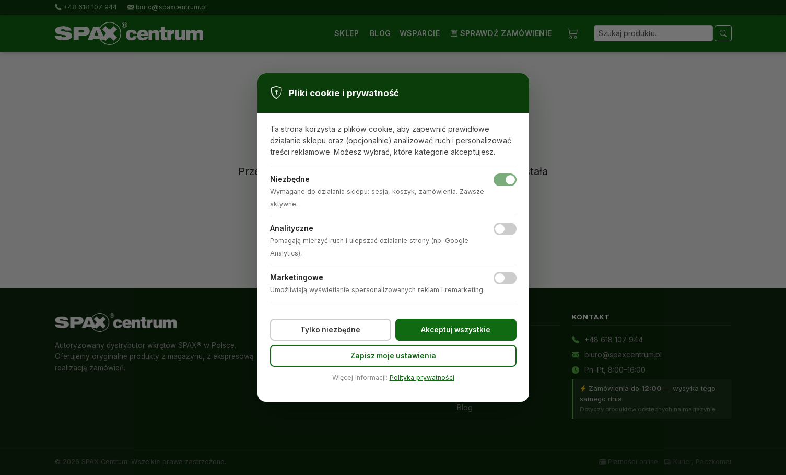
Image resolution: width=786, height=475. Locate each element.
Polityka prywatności (422, 377)
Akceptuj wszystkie (455, 330)
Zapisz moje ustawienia (393, 356)
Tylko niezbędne (330, 330)
